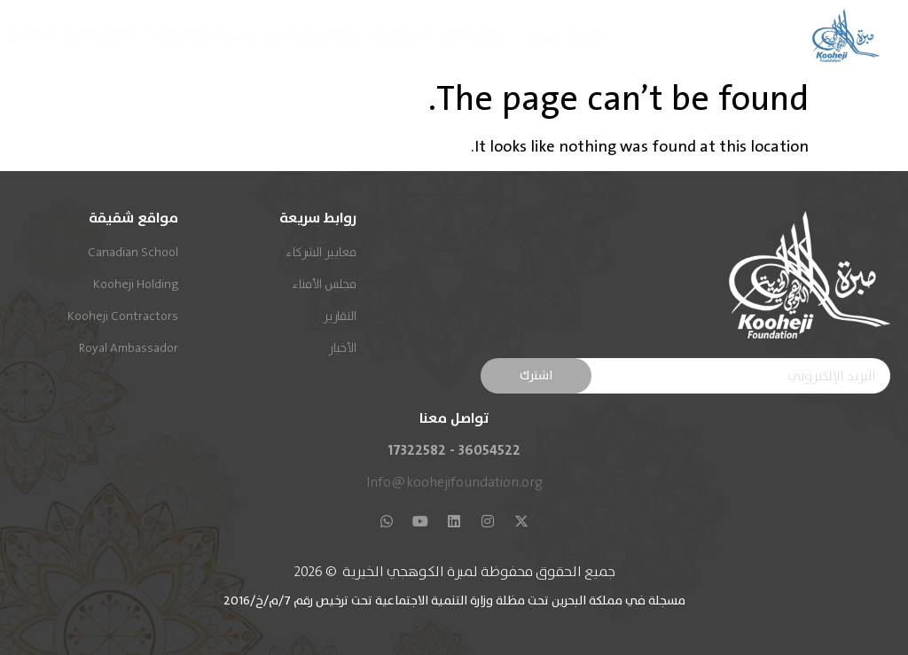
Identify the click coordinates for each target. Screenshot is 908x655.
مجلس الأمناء (471, 35)
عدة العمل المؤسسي (311, 35)
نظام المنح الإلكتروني (199, 35)
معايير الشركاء (401, 35)
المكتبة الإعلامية (92, 35)
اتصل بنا (24, 35)
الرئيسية (583, 35)
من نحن (533, 35)
